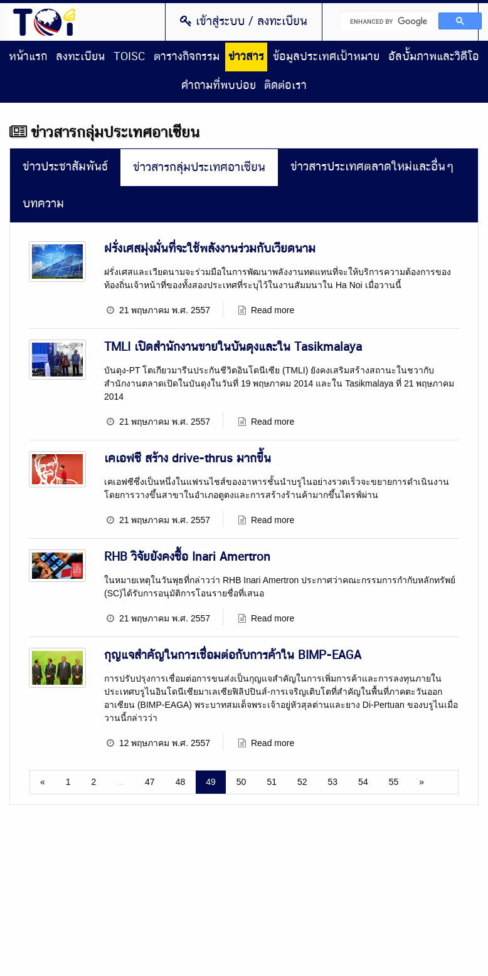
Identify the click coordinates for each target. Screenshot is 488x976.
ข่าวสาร (246, 57)
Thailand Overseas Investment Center (43, 22)
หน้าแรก (28, 57)
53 (333, 782)
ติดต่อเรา (285, 85)
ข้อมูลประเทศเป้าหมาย (326, 57)
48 (181, 782)
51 (272, 782)
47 (150, 782)
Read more (272, 310)
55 (394, 782)
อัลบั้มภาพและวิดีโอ (433, 57)
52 (302, 782)
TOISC (129, 57)
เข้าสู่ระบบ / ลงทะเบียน (243, 21)
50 (241, 782)
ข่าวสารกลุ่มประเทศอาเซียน (199, 168)
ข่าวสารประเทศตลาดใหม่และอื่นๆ (372, 167)
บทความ (43, 204)
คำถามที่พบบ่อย (218, 85)
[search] (388, 21)
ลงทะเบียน (80, 57)
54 (363, 782)
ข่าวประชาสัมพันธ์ (65, 167)
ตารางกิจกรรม (187, 57)
